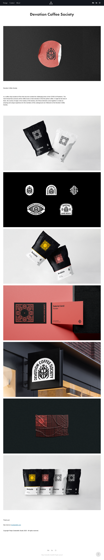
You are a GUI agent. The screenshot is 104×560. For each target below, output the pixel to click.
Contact (12, 3)
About (18, 3)
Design (5, 3)
